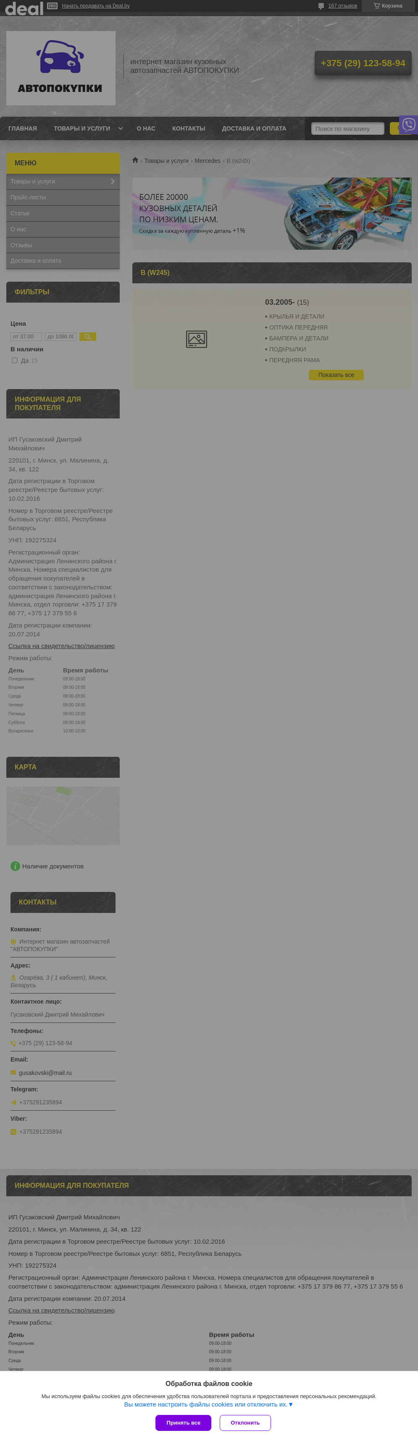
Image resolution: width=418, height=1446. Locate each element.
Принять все (183, 1423)
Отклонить (245, 1423)
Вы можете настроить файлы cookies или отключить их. (205, 1404)
